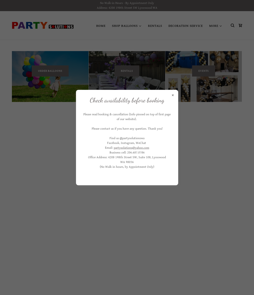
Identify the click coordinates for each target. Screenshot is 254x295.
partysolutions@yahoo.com (131, 148)
